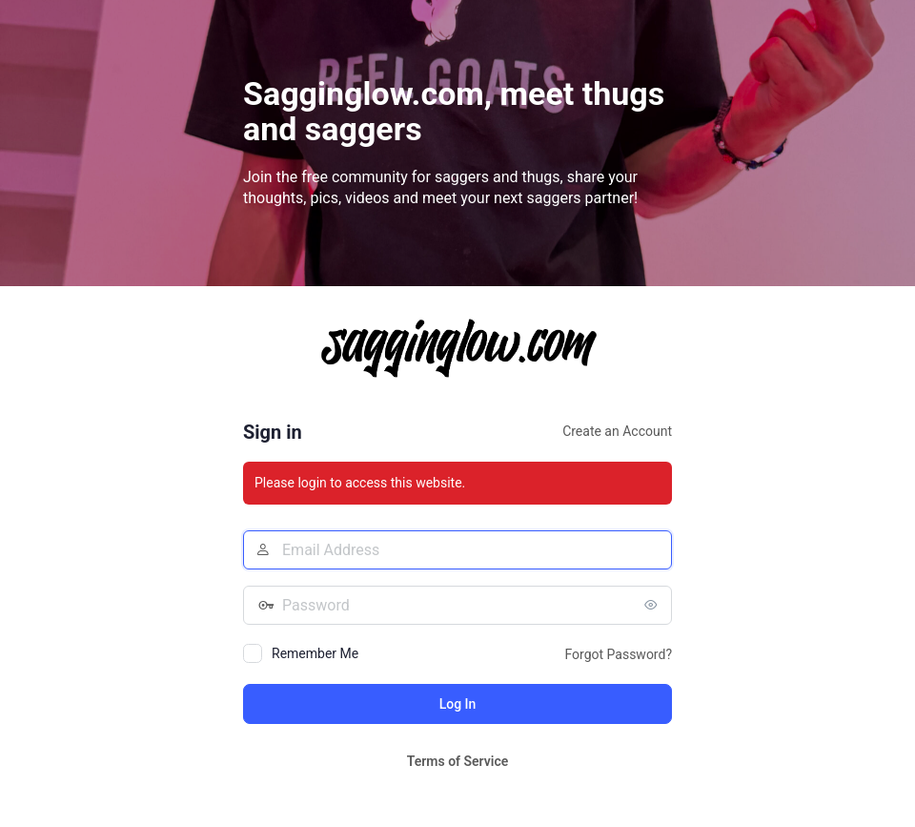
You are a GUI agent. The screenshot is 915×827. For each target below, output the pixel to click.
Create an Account (617, 431)
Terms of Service (457, 761)
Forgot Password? (618, 654)
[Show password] (653, 605)
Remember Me (315, 653)
